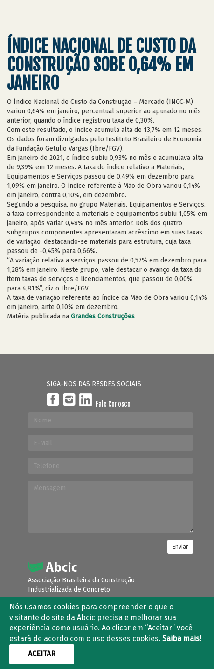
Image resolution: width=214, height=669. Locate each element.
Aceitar (41, 653)
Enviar (180, 547)
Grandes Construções (103, 316)
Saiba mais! (181, 638)
